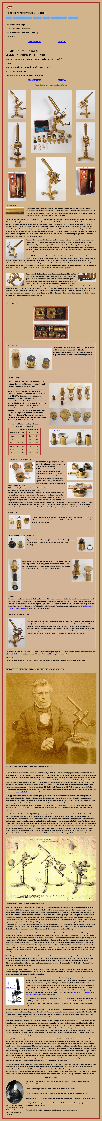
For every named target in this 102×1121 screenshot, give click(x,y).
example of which (21, 792)
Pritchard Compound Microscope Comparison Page (52, 654)
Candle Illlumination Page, (36, 633)
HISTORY (62, 42)
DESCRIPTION (34, 42)
